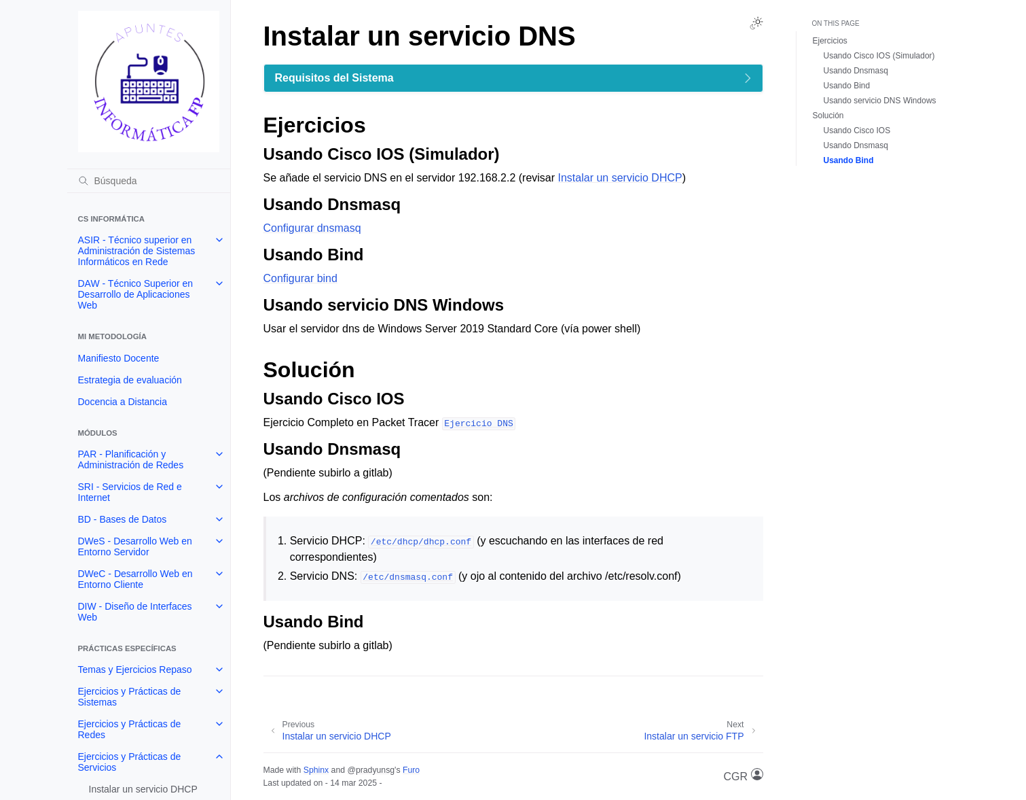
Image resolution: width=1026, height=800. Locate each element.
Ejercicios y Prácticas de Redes (129, 729)
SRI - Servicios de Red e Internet (130, 492)
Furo (411, 770)
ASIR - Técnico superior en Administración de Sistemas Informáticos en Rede (137, 250)
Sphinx (316, 770)
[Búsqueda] (148, 181)
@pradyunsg (371, 770)
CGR (743, 775)
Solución (828, 115)
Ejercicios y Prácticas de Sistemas (129, 697)
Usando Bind (847, 85)
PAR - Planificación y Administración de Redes (131, 459)
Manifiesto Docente (119, 358)
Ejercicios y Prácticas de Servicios (129, 762)
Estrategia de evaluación (130, 380)
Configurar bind (300, 278)
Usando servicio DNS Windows (880, 100)
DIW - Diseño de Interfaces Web (135, 612)
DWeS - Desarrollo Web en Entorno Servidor (135, 546)
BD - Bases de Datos (122, 519)
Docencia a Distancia (123, 401)
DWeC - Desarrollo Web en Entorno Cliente (135, 579)
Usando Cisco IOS (857, 130)
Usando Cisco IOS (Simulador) (879, 55)
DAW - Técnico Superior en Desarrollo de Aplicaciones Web (136, 294)
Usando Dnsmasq (856, 70)
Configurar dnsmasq (312, 228)
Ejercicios (830, 41)
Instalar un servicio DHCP (143, 789)
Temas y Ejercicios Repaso (135, 669)
